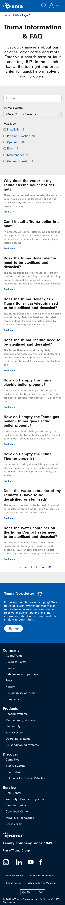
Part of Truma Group (16, 850)
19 (49, 566)
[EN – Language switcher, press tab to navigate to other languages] (32, 892)
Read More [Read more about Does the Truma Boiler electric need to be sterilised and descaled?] (9, 289)
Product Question (18, 136)
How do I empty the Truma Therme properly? (27, 456)
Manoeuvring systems (20, 720)
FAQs (16, 15)
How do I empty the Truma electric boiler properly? (27, 382)
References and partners (22, 674)
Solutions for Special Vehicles (25, 778)
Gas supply (13, 726)
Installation (14, 129)
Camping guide (16, 805)
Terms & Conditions (42, 875)
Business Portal (16, 662)
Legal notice (13, 882)
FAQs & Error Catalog (20, 817)
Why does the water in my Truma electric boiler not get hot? (29, 184)
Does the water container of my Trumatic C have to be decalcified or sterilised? (32, 494)
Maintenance (15, 155)
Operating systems (18, 738)
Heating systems (17, 713)
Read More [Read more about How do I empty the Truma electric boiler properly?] (9, 406)
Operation (13, 142)
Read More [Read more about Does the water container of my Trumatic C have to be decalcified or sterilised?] (9, 518)
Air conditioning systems (22, 745)
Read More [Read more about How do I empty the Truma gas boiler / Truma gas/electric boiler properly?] (9, 444)
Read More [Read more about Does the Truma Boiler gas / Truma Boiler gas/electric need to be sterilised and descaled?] (9, 330)
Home (6, 15)
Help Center (13, 793)
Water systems (15, 732)
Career (10, 668)
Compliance (13, 699)
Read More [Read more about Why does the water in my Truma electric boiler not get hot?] (9, 211)
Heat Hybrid (13, 772)
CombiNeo (13, 759)
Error (10, 148)
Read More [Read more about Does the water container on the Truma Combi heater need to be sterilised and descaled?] (9, 559)
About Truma (14, 655)
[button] (43, 5)
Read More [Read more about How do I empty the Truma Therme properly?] (9, 480)
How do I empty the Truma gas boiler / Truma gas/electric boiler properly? (31, 421)
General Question (18, 161)
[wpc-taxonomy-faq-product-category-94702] (32, 114)
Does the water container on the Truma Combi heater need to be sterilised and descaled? (30, 532)
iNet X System (15, 765)
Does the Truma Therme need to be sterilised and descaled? (32, 342)
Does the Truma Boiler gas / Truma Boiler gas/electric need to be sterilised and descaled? (31, 303)
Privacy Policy (14, 875)
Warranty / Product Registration (26, 799)
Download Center (17, 811)
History (10, 686)
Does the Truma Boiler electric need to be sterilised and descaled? (30, 262)
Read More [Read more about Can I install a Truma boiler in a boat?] (9, 248)
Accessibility (14, 824)
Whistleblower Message (42, 882)
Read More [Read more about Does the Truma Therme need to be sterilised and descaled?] (9, 370)
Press (9, 680)
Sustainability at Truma (21, 693)
